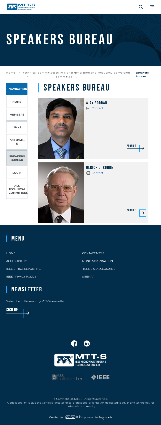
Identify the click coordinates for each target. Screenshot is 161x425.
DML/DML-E (17, 141)
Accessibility (16, 261)
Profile (131, 146)
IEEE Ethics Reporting (23, 268)
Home (10, 72)
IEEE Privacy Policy (21, 276)
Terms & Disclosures (98, 268)
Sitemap (88, 276)
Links (17, 127)
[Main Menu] (152, 6)
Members (17, 114)
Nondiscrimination (97, 261)
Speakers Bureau (17, 158)
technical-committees (39, 72)
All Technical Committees (18, 189)
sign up (12, 310)
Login (17, 172)
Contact (97, 108)
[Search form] (140, 6)
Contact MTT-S (93, 253)
